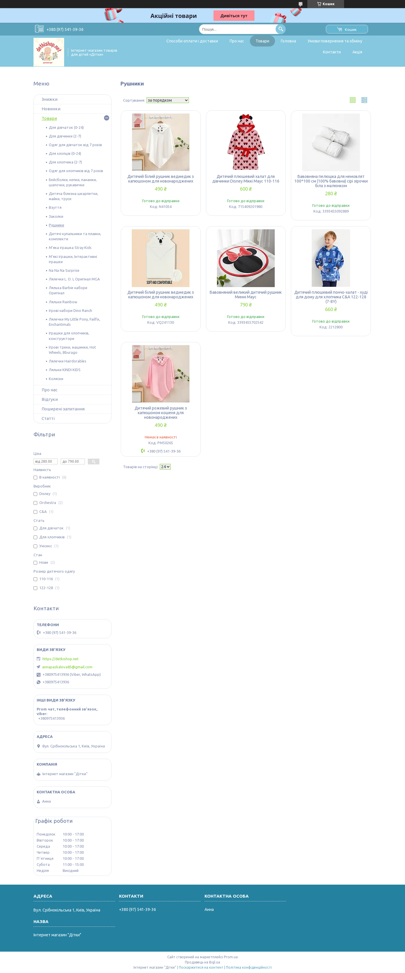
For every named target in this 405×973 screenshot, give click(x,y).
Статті (48, 418)
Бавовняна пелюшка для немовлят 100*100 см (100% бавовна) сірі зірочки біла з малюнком (331, 181)
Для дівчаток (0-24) (66, 127)
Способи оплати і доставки (192, 41)
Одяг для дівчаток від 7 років (75, 145)
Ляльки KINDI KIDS (65, 370)
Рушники (56, 225)
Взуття (55, 207)
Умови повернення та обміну (335, 41)
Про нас (237, 41)
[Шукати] (281, 29)
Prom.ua (231, 957)
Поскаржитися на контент (201, 967)
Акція (357, 52)
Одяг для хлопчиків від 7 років (76, 171)
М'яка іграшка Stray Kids (70, 247)
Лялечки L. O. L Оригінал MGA (74, 279)
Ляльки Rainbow (63, 302)
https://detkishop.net (60, 659)
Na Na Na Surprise (64, 270)
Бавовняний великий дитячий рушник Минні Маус (246, 294)
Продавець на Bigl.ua (202, 962)
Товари (262, 41)
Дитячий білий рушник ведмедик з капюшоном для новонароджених (160, 178)
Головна (288, 41)
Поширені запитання (63, 408)
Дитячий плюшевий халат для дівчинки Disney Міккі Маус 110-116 (245, 178)
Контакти (332, 52)
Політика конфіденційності (249, 967)
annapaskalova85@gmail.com (67, 667)
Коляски (56, 379)
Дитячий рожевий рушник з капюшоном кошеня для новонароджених (161, 413)
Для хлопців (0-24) (65, 153)
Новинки (51, 108)
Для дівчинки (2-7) (65, 136)
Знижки (49, 99)
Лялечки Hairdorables (67, 361)
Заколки (56, 216)
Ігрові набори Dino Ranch (70, 310)
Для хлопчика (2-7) (65, 162)
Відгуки (50, 399)
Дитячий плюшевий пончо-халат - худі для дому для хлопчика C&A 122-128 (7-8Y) (331, 297)
